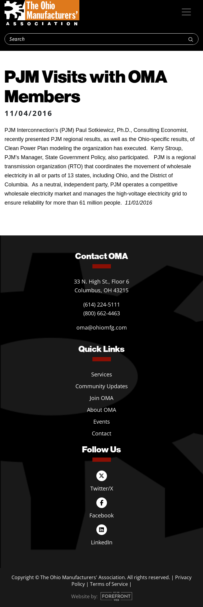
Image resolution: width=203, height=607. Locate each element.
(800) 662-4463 (101, 313)
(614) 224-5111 (101, 304)
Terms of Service (109, 584)
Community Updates (101, 386)
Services (101, 374)
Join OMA (101, 398)
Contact (101, 433)
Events (101, 421)
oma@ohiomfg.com (101, 327)
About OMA (101, 409)
